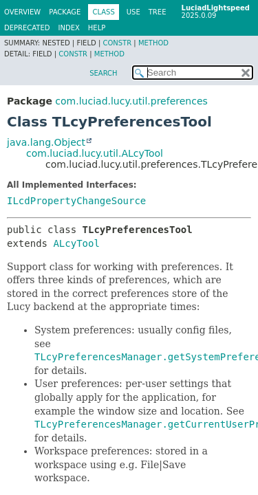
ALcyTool (76, 243)
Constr (117, 43)
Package (64, 12)
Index (69, 28)
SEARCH (103, 73)
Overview (22, 12)
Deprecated (27, 28)
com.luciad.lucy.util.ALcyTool (94, 153)
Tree (157, 12)
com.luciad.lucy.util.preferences (131, 101)
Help (96, 28)
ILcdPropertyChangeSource (76, 200)
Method (153, 43)
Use (133, 12)
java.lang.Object (46, 142)
